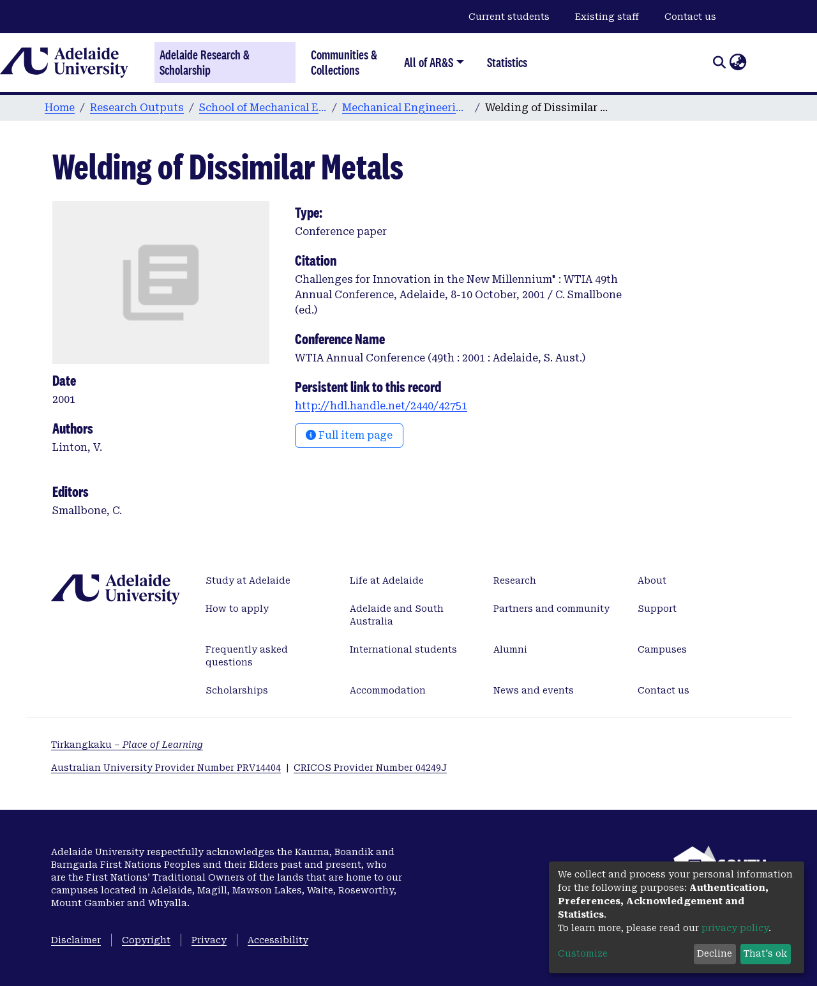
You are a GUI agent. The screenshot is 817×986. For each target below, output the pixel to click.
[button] (737, 62)
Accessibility (278, 940)
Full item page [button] (349, 435)
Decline (714, 953)
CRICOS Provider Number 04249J (370, 767)
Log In (762, 62)
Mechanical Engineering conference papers (406, 108)
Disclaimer (76, 940)
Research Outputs (137, 108)
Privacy (209, 940)
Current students (509, 16)
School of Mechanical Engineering (263, 108)
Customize (583, 953)
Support (657, 608)
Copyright (146, 940)
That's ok (765, 953)
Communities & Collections (344, 62)
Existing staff (607, 16)
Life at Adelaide (387, 580)
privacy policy (734, 928)
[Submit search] (719, 62)
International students (403, 649)
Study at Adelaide (248, 580)
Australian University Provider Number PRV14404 (166, 767)
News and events (533, 690)
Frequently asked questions (247, 655)
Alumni (510, 649)
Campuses (662, 649)
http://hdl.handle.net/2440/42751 (381, 406)
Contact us (690, 16)
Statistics (507, 62)
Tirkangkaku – (127, 745)
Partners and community (551, 608)
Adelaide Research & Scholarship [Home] (205, 62)
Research (514, 580)
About (652, 580)
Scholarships (237, 690)
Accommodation (388, 690)
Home (60, 108)
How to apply (237, 608)
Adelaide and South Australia (397, 614)
